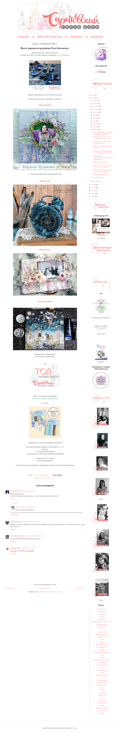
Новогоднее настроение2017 (102, 660)
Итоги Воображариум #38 (101, 174)
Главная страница (44, 588)
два (102, 629)
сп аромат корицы (102, 680)
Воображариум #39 (99, 177)
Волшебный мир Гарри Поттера (102, 622)
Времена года (102, 627)
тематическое (102, 695)
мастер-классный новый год (102, 652)
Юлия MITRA (15, 491)
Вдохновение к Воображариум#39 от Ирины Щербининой (103, 157)
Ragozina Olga (15, 548)
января (95, 181)
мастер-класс (102, 650)
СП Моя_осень (102, 685)
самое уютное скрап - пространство (45, 398)
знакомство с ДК (102, 637)
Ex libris (101, 705)
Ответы (15, 503)
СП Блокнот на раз (102, 682)
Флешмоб (102, 700)
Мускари (45, 403)
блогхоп (101, 616)
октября (95, 106)
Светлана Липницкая (17, 536)
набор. (102, 657)
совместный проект (102, 675)
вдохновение (102, 619)
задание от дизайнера (45, 478)
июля (95, 115)
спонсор (101, 688)
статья (102, 690)
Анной (61, 447)
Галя (17, 507)
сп (102, 677)
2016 (93, 190)
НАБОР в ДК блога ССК (100, 162)
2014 (93, 196)
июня (95, 118)
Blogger (74, 728)
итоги (53, 478)
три (102, 698)
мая (94, 121)
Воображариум (102, 624)
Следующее (10, 588)
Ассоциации (102, 614)
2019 (93, 98)
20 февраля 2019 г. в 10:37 (29, 491)
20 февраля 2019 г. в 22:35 (31, 521)
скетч (102, 672)
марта (95, 127)
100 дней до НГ (102, 611)
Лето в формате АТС (101, 644)
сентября (96, 109)
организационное (101, 665)
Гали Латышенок (63, 55)
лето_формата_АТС (102, 647)
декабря (95, 100)
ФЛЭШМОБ (102, 703)
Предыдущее (80, 588)
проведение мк (102, 670)
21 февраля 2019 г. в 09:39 (34, 536)
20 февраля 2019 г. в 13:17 (27, 507)
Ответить (13, 499)
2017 (93, 188)
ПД (102, 667)
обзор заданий (101, 662)
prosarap (102, 713)
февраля (96, 129)
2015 (93, 193)
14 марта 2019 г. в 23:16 (27, 548)
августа (95, 112)
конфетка (102, 642)
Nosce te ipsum (101, 710)
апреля (95, 124)
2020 (93, 95)
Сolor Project (102, 693)
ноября (95, 103)
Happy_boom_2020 (102, 708)
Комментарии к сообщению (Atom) (50, 592)
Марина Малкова (16, 521)
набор (102, 655)
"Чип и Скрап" (102, 609)
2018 (93, 185)
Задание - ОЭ (102, 632)
